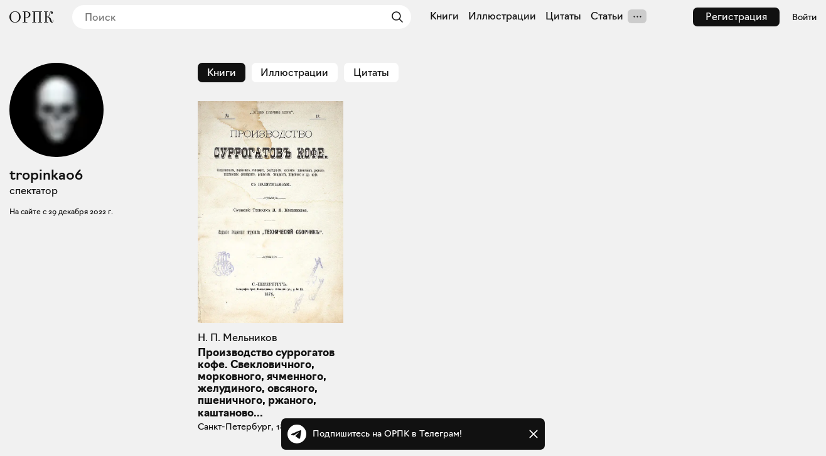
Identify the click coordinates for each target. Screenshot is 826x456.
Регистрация (736, 17)
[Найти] (394, 17)
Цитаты (563, 16)
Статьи (607, 16)
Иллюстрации (502, 16)
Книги (444, 16)
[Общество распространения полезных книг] (31, 17)
